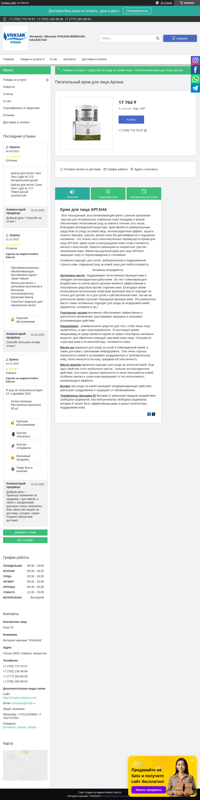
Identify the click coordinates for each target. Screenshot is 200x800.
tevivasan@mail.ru (23, 703)
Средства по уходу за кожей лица (110, 70)
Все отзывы (25, 540)
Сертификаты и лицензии (21, 108)
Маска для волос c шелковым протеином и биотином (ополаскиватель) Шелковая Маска (26, 290)
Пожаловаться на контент (117, 796)
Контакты (69, 59)
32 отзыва (166, 2)
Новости (9, 86)
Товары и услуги (31, 59)
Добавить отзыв (25, 532)
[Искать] (157, 38)
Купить (131, 119)
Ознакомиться (137, 11)
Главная (8, 59)
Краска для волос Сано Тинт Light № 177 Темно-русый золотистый (26, 190)
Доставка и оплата (94, 59)
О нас (53, 59)
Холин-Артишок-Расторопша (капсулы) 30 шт (26, 405)
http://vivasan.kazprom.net (19, 697)
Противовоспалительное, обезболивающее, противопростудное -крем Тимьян (27, 273)
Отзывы (8, 115)
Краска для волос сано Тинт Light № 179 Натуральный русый (26, 176)
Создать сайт (8, 2)
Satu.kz (117, 792)
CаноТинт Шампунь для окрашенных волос (26, 303)
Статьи (8, 94)
